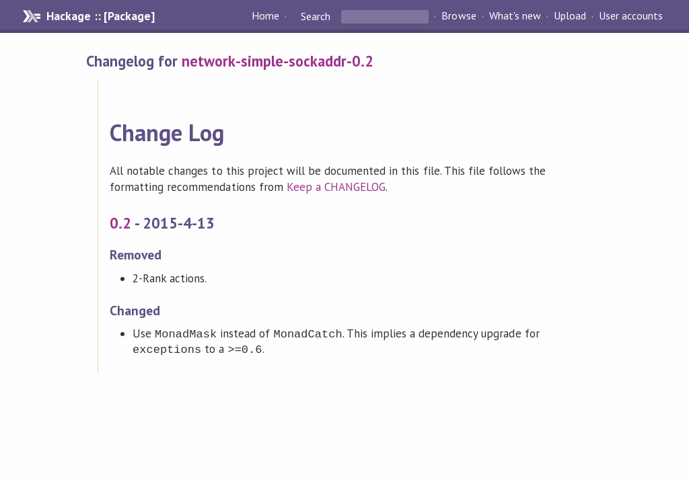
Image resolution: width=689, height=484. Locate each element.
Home (265, 16)
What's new (515, 16)
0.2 (120, 223)
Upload (570, 16)
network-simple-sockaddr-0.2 (277, 61)
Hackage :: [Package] (100, 16)
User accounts (631, 16)
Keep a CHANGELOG (336, 186)
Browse (458, 16)
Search (315, 16)
